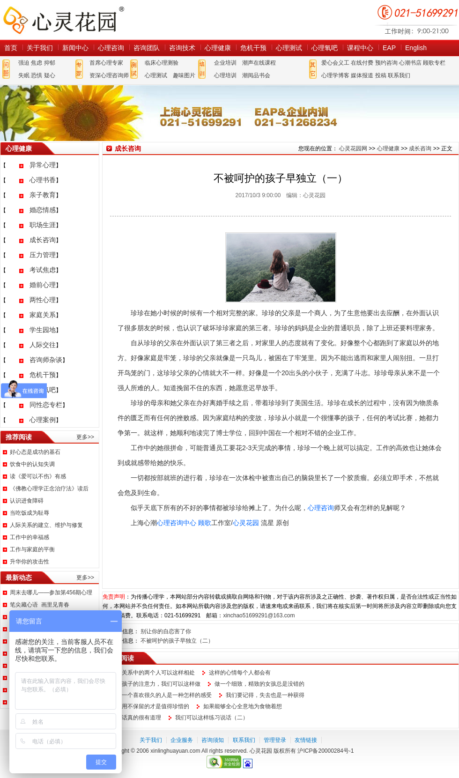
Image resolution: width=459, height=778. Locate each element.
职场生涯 (43, 225)
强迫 (24, 62)
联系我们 (399, 75)
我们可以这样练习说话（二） (211, 717)
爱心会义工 (335, 62)
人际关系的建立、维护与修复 (46, 525)
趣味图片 (184, 75)
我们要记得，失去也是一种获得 (265, 695)
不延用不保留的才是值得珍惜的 (150, 706)
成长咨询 (43, 240)
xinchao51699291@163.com (259, 615)
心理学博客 (335, 75)
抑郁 (49, 62)
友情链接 (306, 740)
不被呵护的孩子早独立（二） (177, 640)
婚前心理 (43, 285)
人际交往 (43, 344)
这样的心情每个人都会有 (240, 672)
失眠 (24, 75)
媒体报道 (362, 75)
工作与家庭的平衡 (32, 549)
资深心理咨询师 (109, 75)
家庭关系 (43, 315)
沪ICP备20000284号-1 (325, 751)
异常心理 (43, 165)
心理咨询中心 (176, 522)
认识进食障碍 (27, 500)
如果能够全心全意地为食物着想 (242, 706)
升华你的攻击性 (29, 561)
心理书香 (43, 180)
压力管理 (43, 255)
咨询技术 (182, 48)
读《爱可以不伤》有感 (38, 476)
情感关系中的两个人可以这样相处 (153, 672)
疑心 (49, 75)
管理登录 (275, 740)
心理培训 (225, 75)
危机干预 (253, 48)
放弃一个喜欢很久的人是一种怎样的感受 (161, 695)
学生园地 (43, 329)
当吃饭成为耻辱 (29, 513)
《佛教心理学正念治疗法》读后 (49, 488)
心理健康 (218, 48)
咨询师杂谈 (46, 359)
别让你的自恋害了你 (166, 631)
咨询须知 (212, 740)
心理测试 (289, 48)
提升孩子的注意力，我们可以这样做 (155, 684)
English (416, 48)
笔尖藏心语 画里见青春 (39, 604)
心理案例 (43, 419)
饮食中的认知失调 (32, 464)
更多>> (85, 437)
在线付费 (362, 62)
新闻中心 (75, 48)
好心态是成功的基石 (35, 452)
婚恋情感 (43, 210)
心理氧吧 (324, 48)
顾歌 (204, 522)
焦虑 (36, 62)
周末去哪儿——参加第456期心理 (51, 592)
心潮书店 (410, 62)
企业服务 (181, 740)
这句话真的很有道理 (136, 717)
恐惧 (36, 75)
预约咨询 (386, 62)
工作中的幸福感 (29, 537)
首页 (10, 48)
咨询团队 (146, 48)
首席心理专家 (106, 62)
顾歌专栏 (434, 62)
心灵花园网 (63, 19)
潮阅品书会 (256, 75)
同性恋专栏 (46, 404)
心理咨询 (111, 48)
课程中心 (360, 48)
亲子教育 (43, 195)
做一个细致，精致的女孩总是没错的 (259, 684)
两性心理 (43, 300)
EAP (389, 48)
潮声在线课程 (259, 62)
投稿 (380, 75)
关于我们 (40, 48)
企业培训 (225, 62)
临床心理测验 (161, 62)
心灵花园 (246, 522)
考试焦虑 (43, 270)
